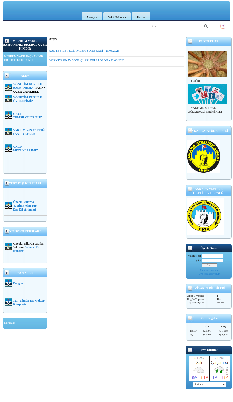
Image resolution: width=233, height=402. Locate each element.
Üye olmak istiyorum (209, 273)
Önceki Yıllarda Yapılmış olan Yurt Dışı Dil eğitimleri (25, 205)
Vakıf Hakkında (117, 17)
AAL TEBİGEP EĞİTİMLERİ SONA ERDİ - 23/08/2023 (84, 50)
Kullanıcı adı (194, 255)
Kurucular (9, 322)
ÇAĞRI (195, 80)
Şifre (198, 260)
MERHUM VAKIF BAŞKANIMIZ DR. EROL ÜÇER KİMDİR (24, 58)
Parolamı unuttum (209, 270)
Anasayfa (92, 17)
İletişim (141, 17)
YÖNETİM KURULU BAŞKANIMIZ (27, 86)
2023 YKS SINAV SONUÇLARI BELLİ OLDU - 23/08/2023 (86, 60)
